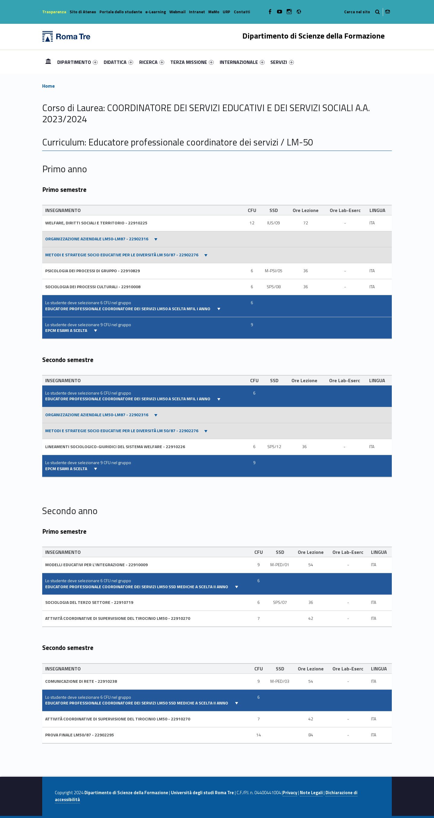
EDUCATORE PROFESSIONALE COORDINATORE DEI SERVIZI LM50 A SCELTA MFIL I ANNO (128, 309)
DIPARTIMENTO (77, 62)
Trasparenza (54, 12)
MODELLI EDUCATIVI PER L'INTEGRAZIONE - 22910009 (96, 565)
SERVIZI (282, 62)
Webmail (177, 12)
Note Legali (311, 792)
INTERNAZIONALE (242, 62)
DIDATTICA (118, 62)
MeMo (213, 12)
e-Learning (155, 12)
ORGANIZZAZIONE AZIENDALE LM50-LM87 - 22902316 (96, 239)
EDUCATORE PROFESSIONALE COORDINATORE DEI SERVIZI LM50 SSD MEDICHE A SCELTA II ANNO (137, 587)
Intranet (197, 12)
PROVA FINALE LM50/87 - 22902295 (79, 735)
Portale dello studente (120, 12)
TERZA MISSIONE (192, 62)
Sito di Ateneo (83, 12)
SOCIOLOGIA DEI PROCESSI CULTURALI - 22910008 (92, 287)
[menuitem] (48, 62)
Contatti (242, 12)
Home (48, 62)
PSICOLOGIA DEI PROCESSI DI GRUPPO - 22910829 (92, 271)
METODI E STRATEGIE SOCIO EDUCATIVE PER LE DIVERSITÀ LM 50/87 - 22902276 (121, 255)
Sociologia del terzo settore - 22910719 (89, 602)
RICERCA (151, 62)
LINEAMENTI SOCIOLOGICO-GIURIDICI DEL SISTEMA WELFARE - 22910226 (115, 447)
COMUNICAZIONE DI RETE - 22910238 (81, 681)
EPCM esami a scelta (66, 330)
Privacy (290, 792)
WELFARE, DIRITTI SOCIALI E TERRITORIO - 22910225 (96, 223)
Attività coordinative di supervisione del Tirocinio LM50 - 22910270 (117, 618)
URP (226, 12)
